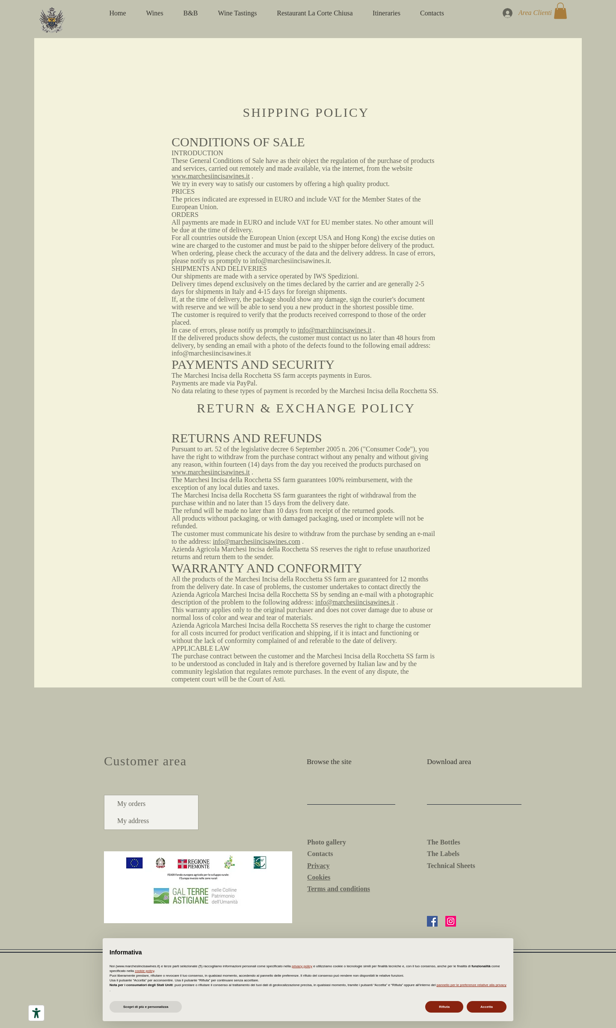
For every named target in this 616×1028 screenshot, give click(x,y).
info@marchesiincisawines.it (211, 353)
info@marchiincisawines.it (334, 330)
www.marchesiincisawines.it (211, 176)
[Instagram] (450, 921)
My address (133, 820)
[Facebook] (432, 921)
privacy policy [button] (302, 966)
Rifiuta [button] (444, 1007)
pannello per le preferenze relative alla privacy (471, 985)
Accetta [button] (486, 1007)
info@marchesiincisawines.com (256, 541)
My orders (131, 803)
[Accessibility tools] (36, 1013)
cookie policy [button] (144, 971)
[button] (560, 11)
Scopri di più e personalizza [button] (145, 1007)
